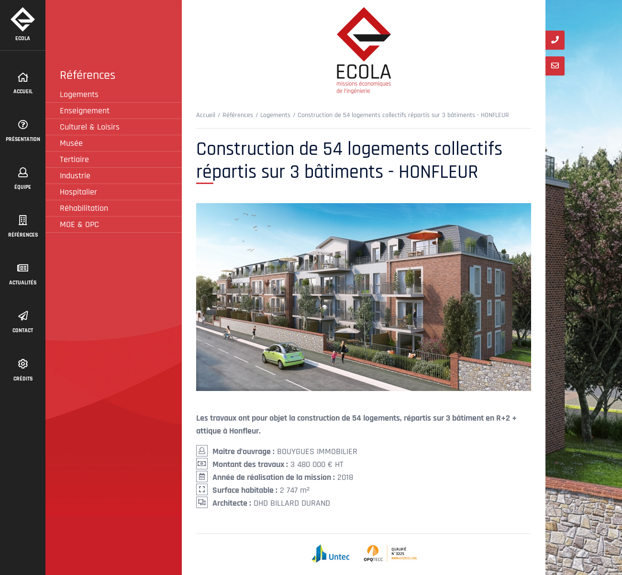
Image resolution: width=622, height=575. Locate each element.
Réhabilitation (84, 208)
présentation (22, 131)
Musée (71, 143)
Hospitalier (78, 191)
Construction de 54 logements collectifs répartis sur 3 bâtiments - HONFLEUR (403, 115)
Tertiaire (74, 159)
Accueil (23, 84)
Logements (79, 94)
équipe (22, 179)
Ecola (23, 24)
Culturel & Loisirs (90, 126)
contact (22, 322)
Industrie (75, 175)
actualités (22, 274)
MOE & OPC (79, 224)
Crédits (23, 370)
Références (23, 227)
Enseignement (85, 110)
